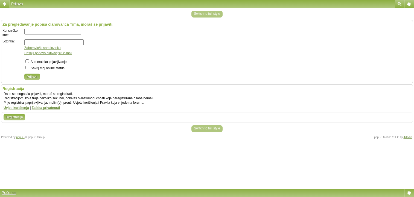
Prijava (17, 4)
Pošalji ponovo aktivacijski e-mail (48, 53)
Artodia (408, 137)
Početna (9, 192)
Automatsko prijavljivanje (46, 62)
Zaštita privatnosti (46, 108)
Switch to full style (207, 14)
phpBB (20, 137)
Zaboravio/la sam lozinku (42, 48)
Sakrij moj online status (45, 68)
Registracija (14, 117)
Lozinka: (8, 41)
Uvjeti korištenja (16, 108)
